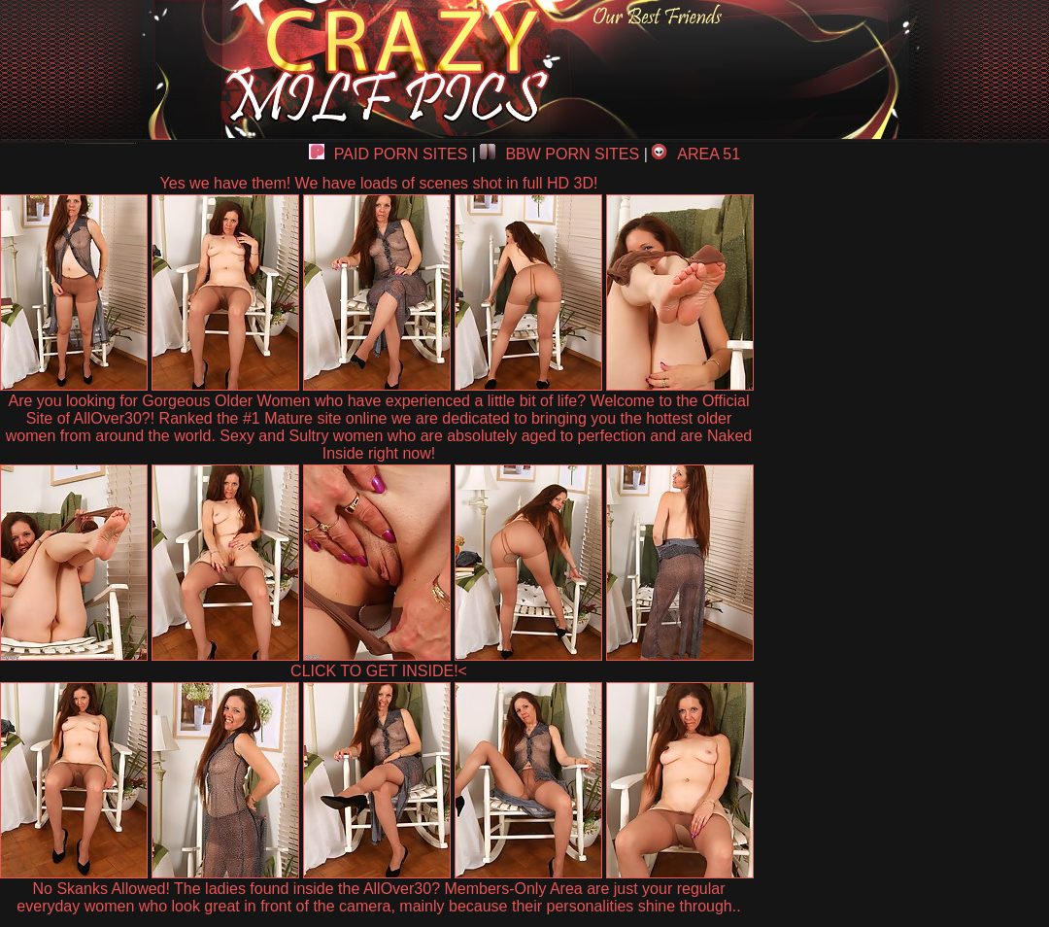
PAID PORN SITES (388, 154)
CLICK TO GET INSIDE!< (378, 671)
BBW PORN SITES (559, 154)
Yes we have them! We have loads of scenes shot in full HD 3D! (379, 183)
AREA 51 (696, 154)
